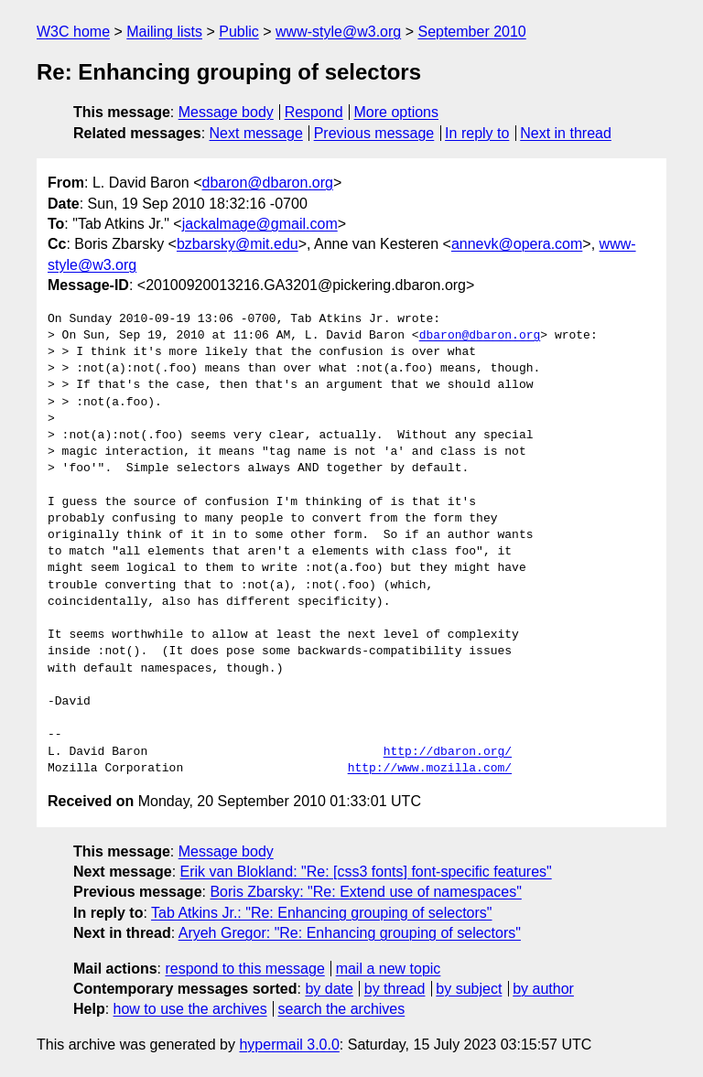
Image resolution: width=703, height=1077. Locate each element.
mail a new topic (388, 968)
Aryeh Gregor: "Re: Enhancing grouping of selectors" (349, 933)
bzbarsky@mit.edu (237, 244)
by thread (395, 988)
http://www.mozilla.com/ (430, 768)
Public (239, 31)
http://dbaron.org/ (448, 752)
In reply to (477, 133)
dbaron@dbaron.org (267, 182)
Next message (256, 133)
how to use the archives (190, 1009)
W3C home (73, 31)
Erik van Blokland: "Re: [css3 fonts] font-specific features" (366, 871)
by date (328, 988)
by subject (469, 988)
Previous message (374, 133)
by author (543, 988)
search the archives (342, 1009)
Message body (226, 112)
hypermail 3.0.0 (289, 1044)
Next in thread (565, 133)
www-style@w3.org (338, 31)
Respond (314, 112)
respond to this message (244, 968)
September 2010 (471, 31)
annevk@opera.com (516, 244)
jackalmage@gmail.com (260, 224)
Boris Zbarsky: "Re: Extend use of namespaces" (365, 891)
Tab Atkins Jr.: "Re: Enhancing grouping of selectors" (321, 913)
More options (396, 112)
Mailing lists (164, 31)
